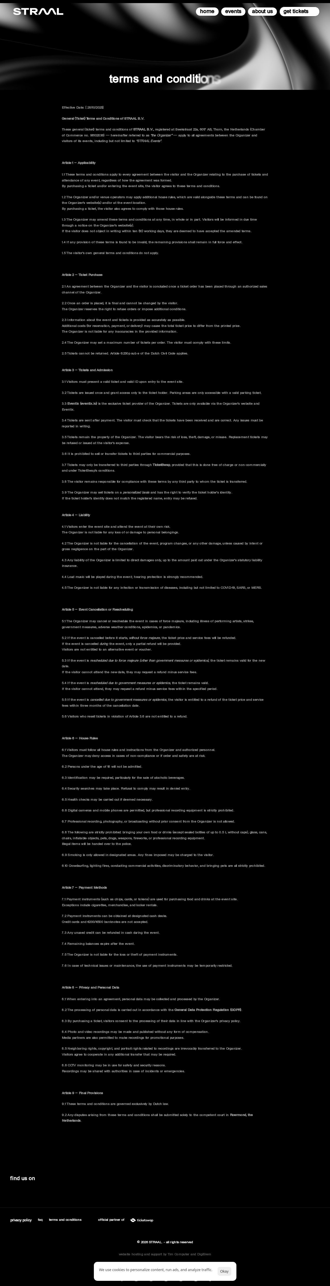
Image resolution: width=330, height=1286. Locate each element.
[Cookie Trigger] (20, 1220)
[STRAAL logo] (38, 11)
